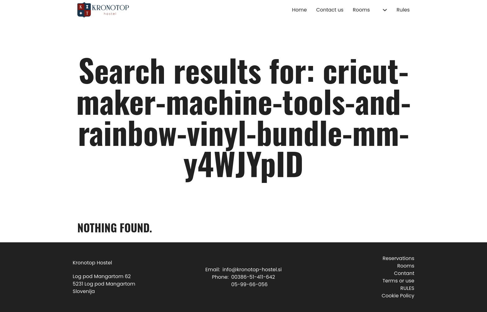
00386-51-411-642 (253, 277)
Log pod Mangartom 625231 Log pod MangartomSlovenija (104, 284)
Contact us (330, 9)
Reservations (398, 258)
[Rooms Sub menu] (385, 10)
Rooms (361, 9)
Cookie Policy (398, 295)
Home (299, 9)
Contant (404, 273)
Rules (403, 9)
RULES (407, 288)
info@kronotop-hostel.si (252, 269)
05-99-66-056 (249, 284)
